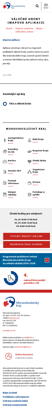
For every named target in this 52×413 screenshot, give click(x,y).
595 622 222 (14, 318)
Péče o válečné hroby (20, 103)
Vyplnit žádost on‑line (26, 236)
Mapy (39, 28)
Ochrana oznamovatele (15, 405)
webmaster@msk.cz (23, 347)
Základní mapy (24, 31)
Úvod (9, 28)
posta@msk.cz (28, 337)
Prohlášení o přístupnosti (16, 397)
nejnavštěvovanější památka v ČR (36, 278)
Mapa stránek (10, 393)
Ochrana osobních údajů (15, 401)
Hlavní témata (24, 28)
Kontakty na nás (9, 330)
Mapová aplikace (11, 40)
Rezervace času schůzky (26, 244)
